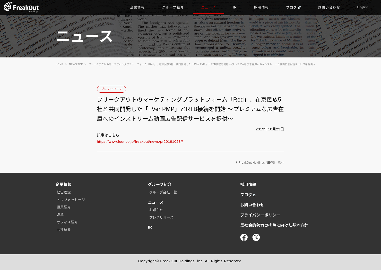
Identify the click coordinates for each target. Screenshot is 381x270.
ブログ (293, 7)
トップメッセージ (71, 200)
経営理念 (64, 192)
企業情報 (137, 7)
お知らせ (156, 210)
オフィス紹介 (67, 222)
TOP (21, 7)
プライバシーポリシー (260, 215)
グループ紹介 (173, 7)
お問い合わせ (329, 7)
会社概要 (64, 229)
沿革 (60, 214)
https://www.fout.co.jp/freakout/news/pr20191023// (140, 141)
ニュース (208, 7)
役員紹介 (64, 207)
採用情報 (261, 7)
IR (235, 7)
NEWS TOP (76, 64)
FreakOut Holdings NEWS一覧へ (261, 162)
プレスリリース (111, 89)
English (363, 7)
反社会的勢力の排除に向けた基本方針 (274, 225)
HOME (59, 64)
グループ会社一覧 (163, 192)
